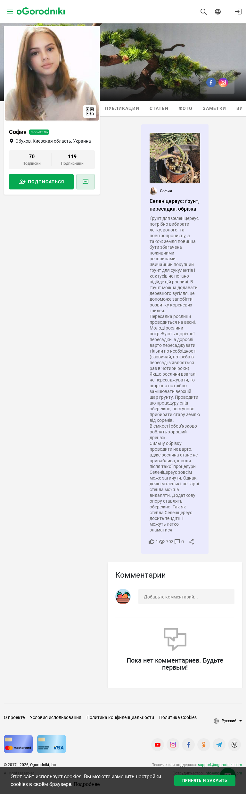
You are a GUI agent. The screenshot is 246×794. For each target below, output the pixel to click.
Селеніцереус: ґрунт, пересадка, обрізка (175, 205)
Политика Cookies (178, 717)
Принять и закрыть (204, 780)
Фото (186, 108)
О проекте (14, 717)
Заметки (214, 108)
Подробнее (87, 784)
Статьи (159, 108)
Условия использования (55, 717)
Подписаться (46, 181)
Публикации (122, 108)
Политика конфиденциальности (120, 717)
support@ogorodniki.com (220, 765)
